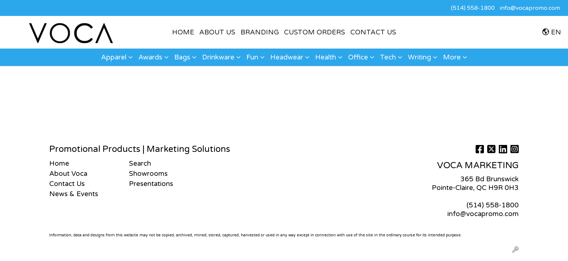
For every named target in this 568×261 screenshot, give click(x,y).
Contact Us (373, 32)
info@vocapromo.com (530, 8)
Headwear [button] (286, 57)
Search (140, 163)
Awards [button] (150, 57)
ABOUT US (217, 32)
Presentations (151, 184)
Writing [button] (419, 57)
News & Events (73, 194)
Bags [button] (182, 57)
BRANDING (260, 32)
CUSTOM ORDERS (314, 32)
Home (59, 163)
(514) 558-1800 (473, 8)
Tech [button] (388, 57)
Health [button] (325, 57)
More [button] (452, 57)
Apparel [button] (113, 57)
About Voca (68, 174)
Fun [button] (252, 57)
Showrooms (148, 174)
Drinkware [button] (218, 57)
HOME (183, 32)
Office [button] (358, 57)
